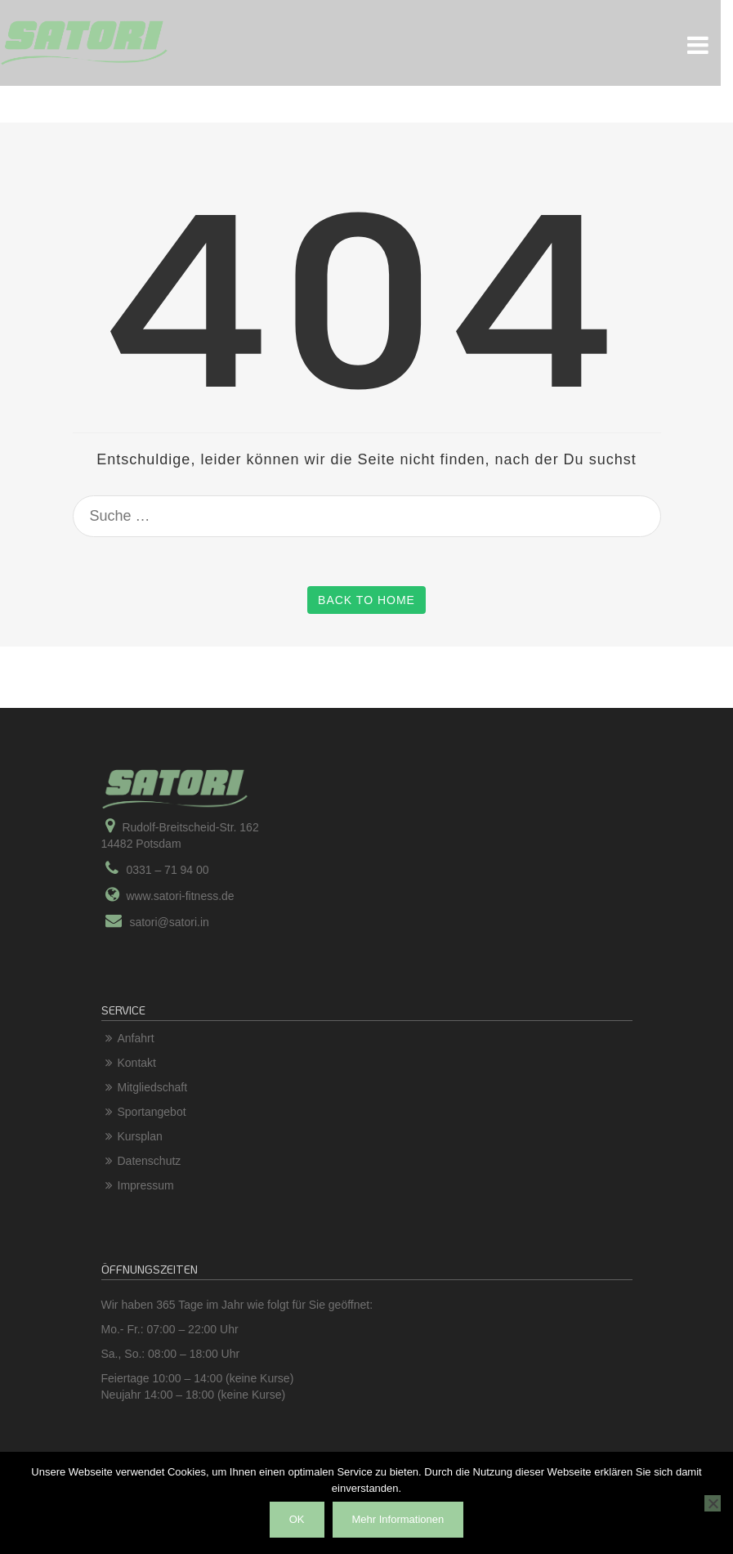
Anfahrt (136, 1038)
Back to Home (366, 600)
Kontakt (137, 1062)
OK (297, 1519)
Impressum (146, 1185)
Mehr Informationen (398, 1519)
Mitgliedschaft (153, 1087)
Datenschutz (149, 1160)
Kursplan (140, 1136)
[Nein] (712, 1503)
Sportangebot (152, 1111)
